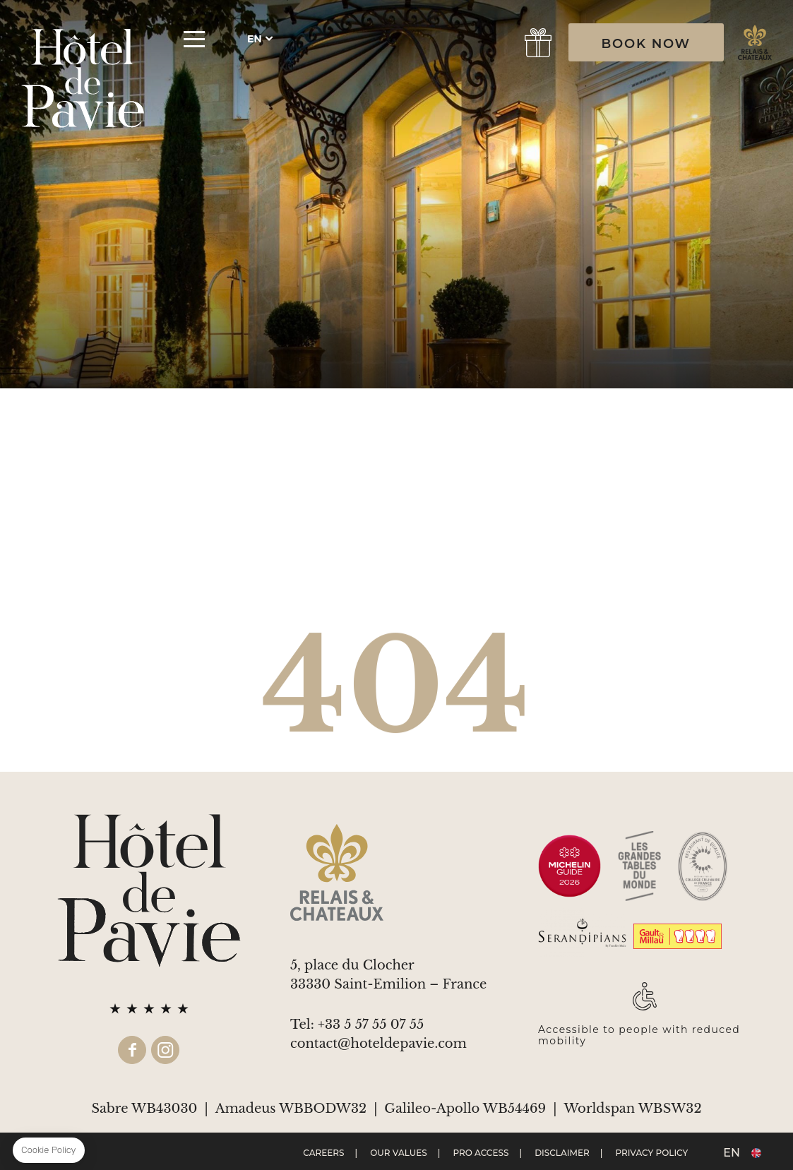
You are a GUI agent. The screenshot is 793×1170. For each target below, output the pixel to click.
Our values (398, 1152)
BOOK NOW (646, 44)
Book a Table (492, 43)
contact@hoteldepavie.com (378, 1043)
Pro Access (480, 1152)
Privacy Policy (652, 1152)
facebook (132, 1050)
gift (538, 43)
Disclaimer (562, 1152)
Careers (323, 1152)
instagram (165, 1050)
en (254, 38)
